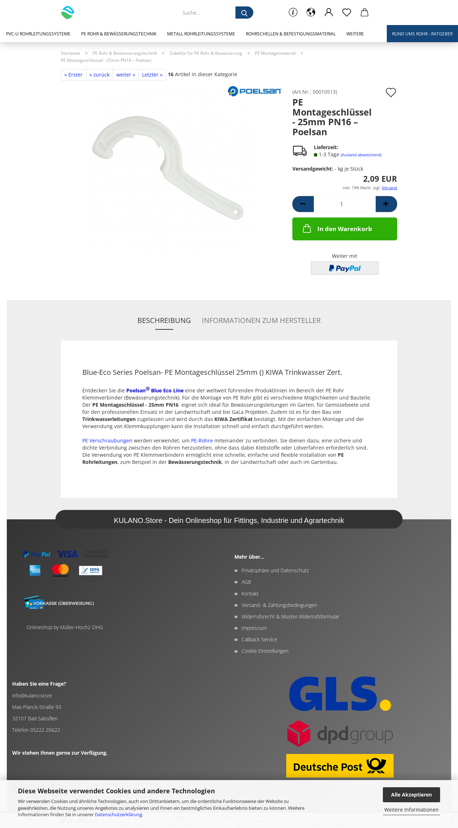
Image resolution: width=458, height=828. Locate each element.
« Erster (73, 74)
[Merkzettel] (347, 12)
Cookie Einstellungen (265, 650)
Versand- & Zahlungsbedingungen (279, 605)
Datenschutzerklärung (118, 814)
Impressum (254, 627)
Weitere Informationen (411, 809)
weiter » (125, 74)
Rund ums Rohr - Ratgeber (422, 34)
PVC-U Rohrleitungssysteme (38, 34)
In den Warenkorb (336, 228)
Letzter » (152, 74)
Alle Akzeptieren (411, 794)
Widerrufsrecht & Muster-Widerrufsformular (290, 616)
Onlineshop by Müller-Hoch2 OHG (64, 627)
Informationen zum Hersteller (261, 320)
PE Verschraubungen (107, 440)
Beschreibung (164, 320)
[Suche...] (244, 12)
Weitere (355, 34)
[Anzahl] (345, 204)
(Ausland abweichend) (361, 154)
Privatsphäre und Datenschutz (275, 570)
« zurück (99, 74)
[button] (311, 12)
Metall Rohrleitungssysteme (201, 34)
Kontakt (250, 593)
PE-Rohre (202, 440)
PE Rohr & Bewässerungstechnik (118, 34)
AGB (246, 581)
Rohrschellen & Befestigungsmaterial (291, 34)
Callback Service (259, 639)
